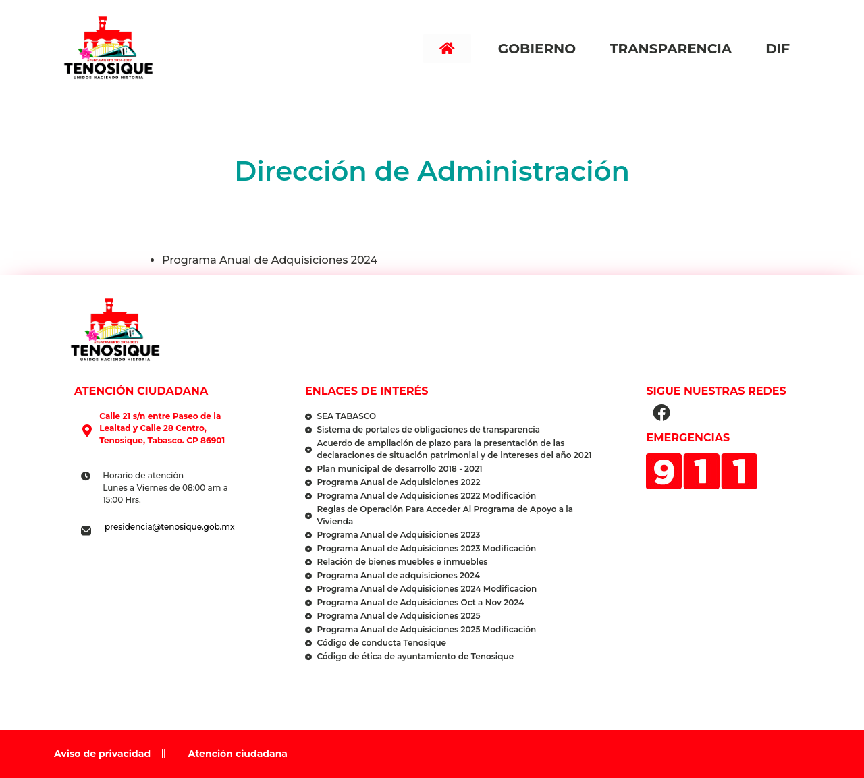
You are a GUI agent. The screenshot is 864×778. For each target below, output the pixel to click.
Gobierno (540, 48)
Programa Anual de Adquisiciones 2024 (269, 260)
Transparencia (674, 48)
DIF (780, 48)
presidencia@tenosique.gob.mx (170, 527)
